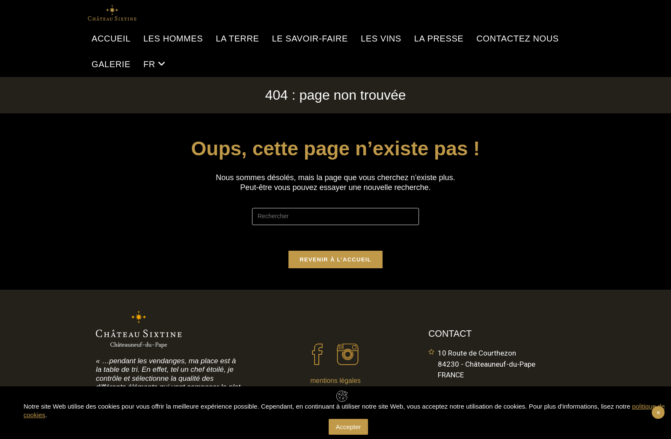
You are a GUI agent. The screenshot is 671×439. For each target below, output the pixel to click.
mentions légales (335, 380)
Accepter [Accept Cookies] (348, 426)
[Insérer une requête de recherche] (335, 216)
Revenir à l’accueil (335, 259)
